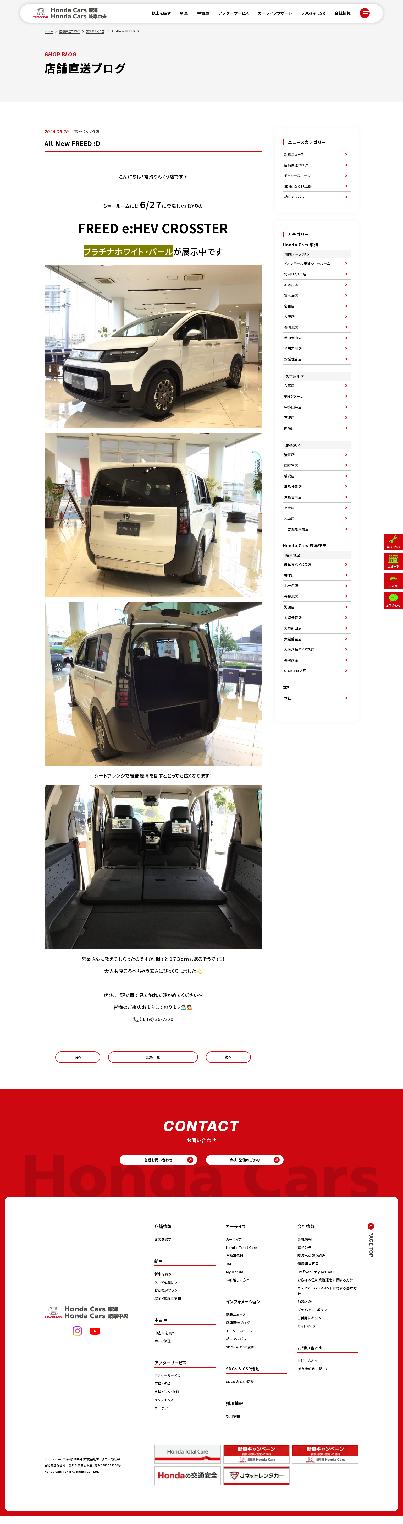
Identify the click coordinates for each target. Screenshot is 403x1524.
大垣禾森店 (293, 665)
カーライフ (234, 1246)
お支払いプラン (166, 1297)
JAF (229, 1271)
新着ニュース (295, 155)
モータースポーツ (298, 179)
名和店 (290, 319)
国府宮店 (291, 496)
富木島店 (291, 307)
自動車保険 (235, 1263)
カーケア (161, 1415)
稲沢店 (290, 508)
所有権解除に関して (313, 1376)
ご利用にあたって (311, 1325)
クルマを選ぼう (166, 1289)
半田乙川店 (293, 367)
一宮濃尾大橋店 (297, 568)
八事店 (290, 407)
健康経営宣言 (308, 1271)
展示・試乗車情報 (168, 1305)
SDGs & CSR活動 (298, 191)
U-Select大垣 (296, 726)
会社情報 (339, 14)
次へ (228, 1059)
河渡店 (290, 653)
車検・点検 (163, 1391)
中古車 (200, 14)
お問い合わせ (308, 1368)
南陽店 (290, 456)
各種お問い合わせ (148, 1165)
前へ (78, 1059)
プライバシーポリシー (314, 1317)
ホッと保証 (163, 1348)
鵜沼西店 (291, 714)
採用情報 (233, 1423)
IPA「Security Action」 (317, 1279)
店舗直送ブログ (71, 31)
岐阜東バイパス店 (298, 605)
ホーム (49, 31)
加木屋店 (291, 295)
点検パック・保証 (167, 1399)
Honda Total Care (242, 1254)
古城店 (290, 444)
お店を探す (158, 14)
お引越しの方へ (239, 1287)
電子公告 (305, 1254)
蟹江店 (290, 484)
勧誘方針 (305, 1309)
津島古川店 (293, 532)
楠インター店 (294, 419)
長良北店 (291, 641)
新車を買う (163, 1281)
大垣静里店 (293, 689)
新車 (181, 14)
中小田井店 (293, 432)
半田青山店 (293, 355)
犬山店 (290, 556)
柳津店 (290, 617)
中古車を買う (165, 1340)
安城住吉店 (293, 379)
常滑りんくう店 (98, 31)
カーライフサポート (272, 14)
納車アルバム (295, 203)
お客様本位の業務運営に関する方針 (327, 1287)
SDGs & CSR (310, 14)
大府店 (290, 331)
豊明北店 (291, 343)
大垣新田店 (293, 677)
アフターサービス (231, 14)
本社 (288, 754)
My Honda (235, 1279)
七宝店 (290, 544)
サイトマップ (307, 1333)
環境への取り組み (312, 1263)
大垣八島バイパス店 (300, 701)
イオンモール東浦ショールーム (308, 271)
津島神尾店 (293, 520)
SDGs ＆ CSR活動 (241, 1354)
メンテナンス (164, 1407)
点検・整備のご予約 (255, 1165)
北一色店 (291, 629)
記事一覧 (153, 1059)
